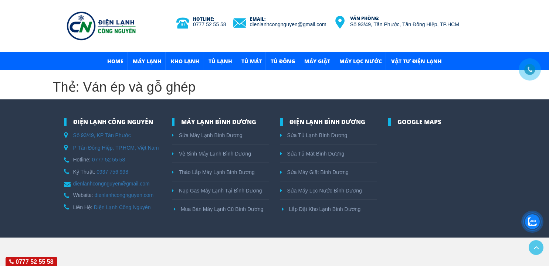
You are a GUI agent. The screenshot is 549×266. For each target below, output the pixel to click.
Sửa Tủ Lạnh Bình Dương (314, 135)
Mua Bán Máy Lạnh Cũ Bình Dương (219, 209)
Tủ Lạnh (220, 61)
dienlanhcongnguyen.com (124, 195)
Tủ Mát (251, 61)
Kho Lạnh (185, 61)
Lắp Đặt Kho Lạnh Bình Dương (321, 209)
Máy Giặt (317, 61)
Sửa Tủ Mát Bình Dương (312, 154)
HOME (115, 61)
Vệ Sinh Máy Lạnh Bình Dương (211, 154)
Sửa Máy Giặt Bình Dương (314, 172)
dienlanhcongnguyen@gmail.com (288, 24)
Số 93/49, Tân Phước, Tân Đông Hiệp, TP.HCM (404, 24)
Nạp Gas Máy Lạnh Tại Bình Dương (217, 191)
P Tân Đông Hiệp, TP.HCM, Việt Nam (116, 148)
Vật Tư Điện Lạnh (416, 61)
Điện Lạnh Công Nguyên (122, 207)
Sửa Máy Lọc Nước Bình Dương (321, 191)
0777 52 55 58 (209, 24)
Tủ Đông (283, 61)
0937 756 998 (112, 172)
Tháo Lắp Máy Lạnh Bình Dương (213, 172)
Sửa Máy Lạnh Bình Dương (207, 135)
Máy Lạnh (147, 61)
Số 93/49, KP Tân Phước (102, 135)
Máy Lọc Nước (360, 61)
